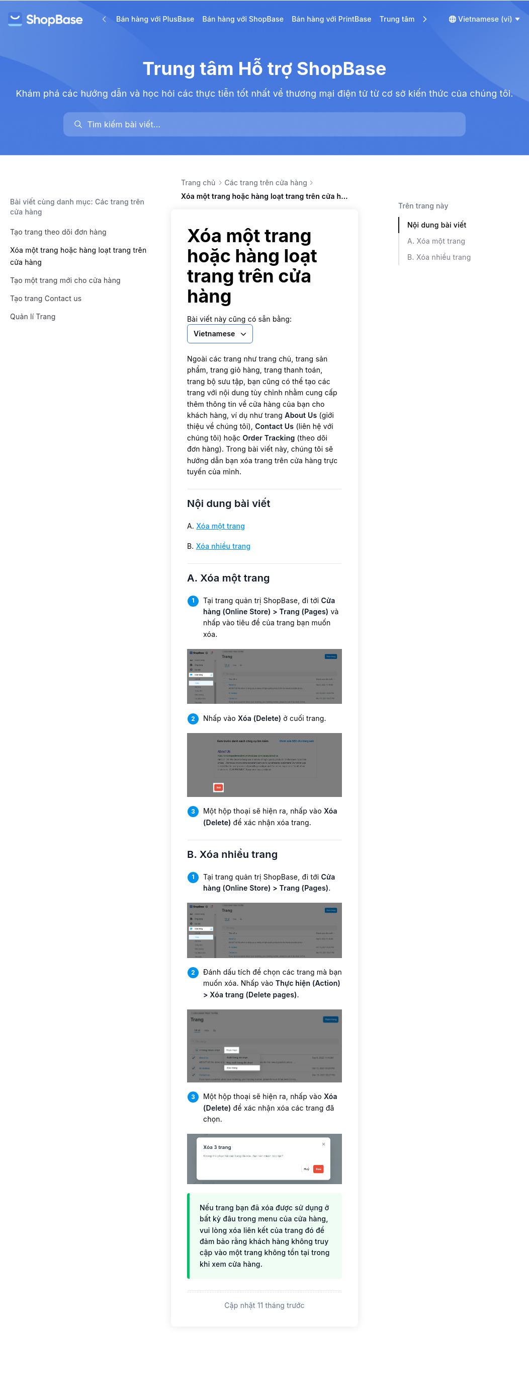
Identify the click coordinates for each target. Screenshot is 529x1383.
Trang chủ (198, 182)
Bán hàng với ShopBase (243, 19)
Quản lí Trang (33, 316)
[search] (269, 124)
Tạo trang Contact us (45, 298)
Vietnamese (221, 334)
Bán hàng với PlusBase (155, 19)
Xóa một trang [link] (220, 526)
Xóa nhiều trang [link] (223, 546)
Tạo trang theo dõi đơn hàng (58, 232)
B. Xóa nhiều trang (238, 854)
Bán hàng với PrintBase (332, 19)
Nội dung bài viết (235, 503)
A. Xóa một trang (235, 578)
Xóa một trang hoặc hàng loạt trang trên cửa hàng (78, 256)
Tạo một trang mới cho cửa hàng (65, 280)
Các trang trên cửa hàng (266, 182)
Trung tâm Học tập (412, 19)
